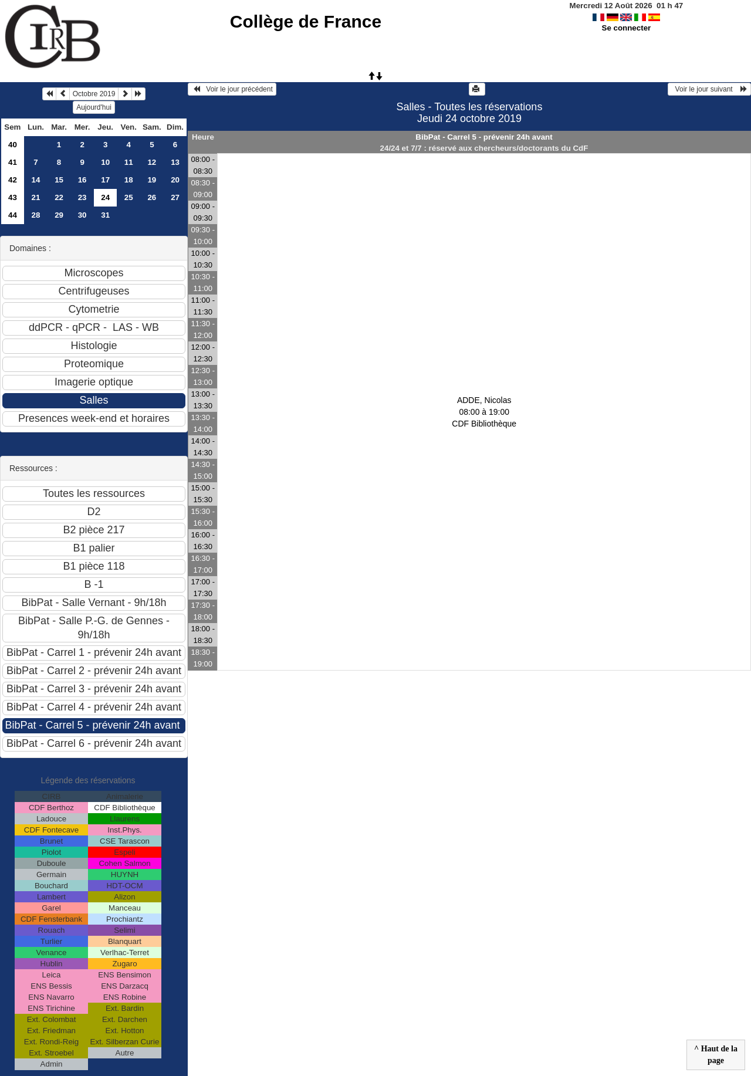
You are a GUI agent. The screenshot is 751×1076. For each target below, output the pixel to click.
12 (151, 162)
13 (175, 162)
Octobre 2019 (94, 94)
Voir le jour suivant (709, 89)
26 (151, 197)
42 (12, 179)
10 (105, 162)
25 (128, 197)
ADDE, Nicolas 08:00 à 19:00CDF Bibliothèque (484, 411)
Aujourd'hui (93, 107)
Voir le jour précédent (232, 89)
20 (175, 179)
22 (59, 197)
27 (175, 197)
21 (36, 197)
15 (59, 179)
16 (82, 179)
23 (82, 197)
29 (59, 215)
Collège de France (305, 21)
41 (12, 162)
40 (12, 144)
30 (82, 215)
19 (151, 179)
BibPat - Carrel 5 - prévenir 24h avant (483, 137)
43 (12, 197)
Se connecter (626, 27)
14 (36, 179)
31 (105, 215)
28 (36, 215)
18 (128, 179)
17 (105, 179)
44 (12, 215)
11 (128, 162)
